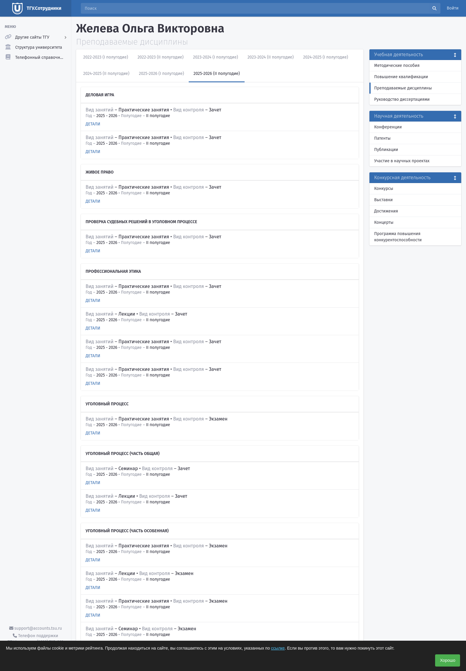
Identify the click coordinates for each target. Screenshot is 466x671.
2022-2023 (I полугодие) (105, 57)
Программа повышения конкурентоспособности (398, 236)
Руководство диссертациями (402, 99)
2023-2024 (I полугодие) (215, 57)
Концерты (383, 222)
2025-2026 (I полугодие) (161, 73)
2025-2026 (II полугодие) (216, 73)
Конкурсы (383, 188)
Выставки (383, 199)
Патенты (382, 138)
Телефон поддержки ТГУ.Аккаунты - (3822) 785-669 (35, 639)
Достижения (386, 211)
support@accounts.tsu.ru (35, 628)
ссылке (278, 648)
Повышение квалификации (401, 76)
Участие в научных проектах (401, 160)
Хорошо (447, 660)
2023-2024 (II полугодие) (271, 57)
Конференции (388, 127)
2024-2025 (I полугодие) (325, 57)
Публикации (386, 149)
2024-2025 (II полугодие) (106, 73)
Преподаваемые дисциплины (403, 88)
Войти (453, 8)
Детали (93, 124)
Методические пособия (397, 65)
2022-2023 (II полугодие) (161, 57)
